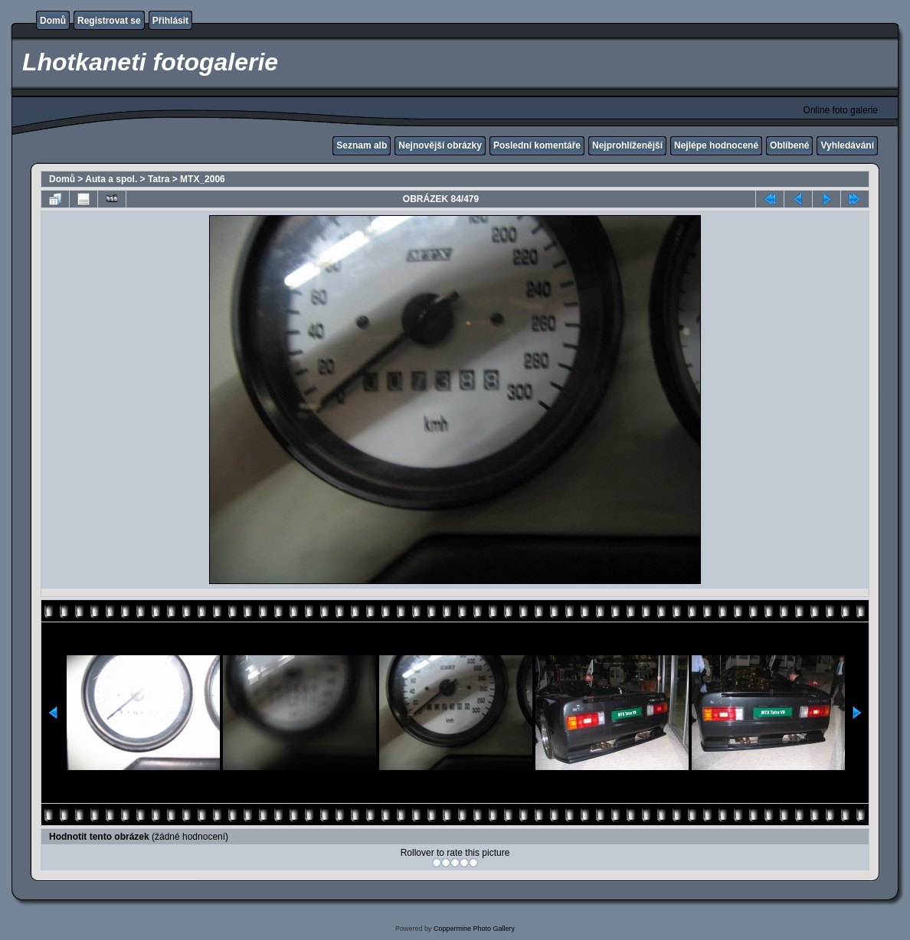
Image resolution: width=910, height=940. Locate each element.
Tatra (158, 179)
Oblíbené (789, 145)
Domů (53, 20)
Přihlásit (170, 20)
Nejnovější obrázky (440, 145)
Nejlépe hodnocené (716, 145)
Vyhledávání (847, 145)
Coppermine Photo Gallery (474, 928)
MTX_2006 (202, 179)
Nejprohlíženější (627, 145)
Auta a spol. (111, 179)
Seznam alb (361, 145)
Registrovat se (109, 20)
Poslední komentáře (537, 145)
